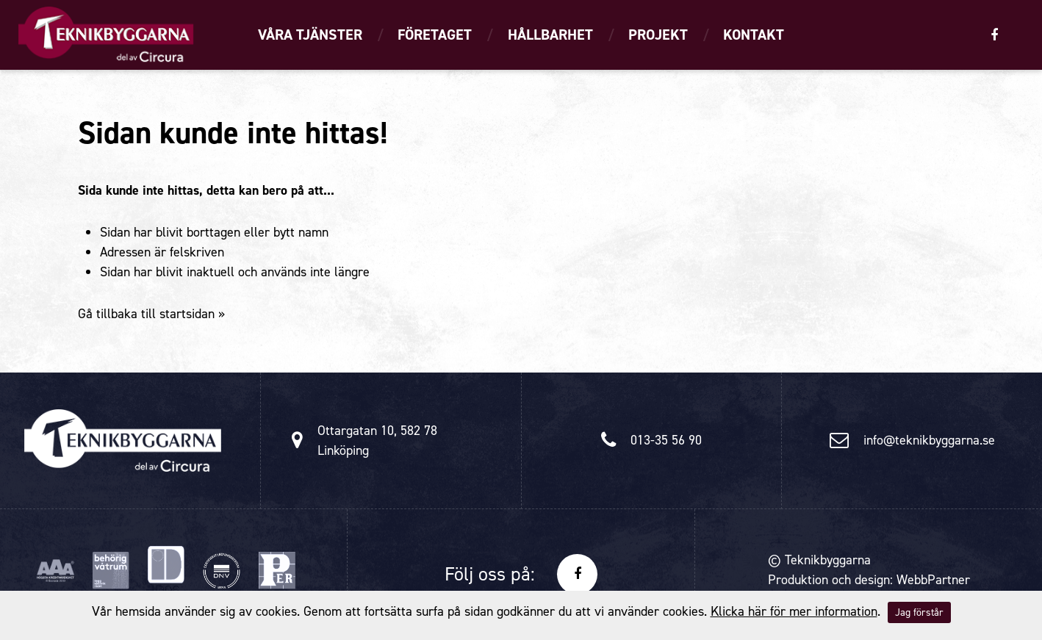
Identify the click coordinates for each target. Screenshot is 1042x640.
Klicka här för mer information (794, 611)
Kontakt (753, 34)
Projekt (658, 34)
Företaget (435, 34)
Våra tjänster (310, 34)
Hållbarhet (550, 34)
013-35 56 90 (666, 440)
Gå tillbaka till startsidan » (151, 314)
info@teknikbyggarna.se (929, 440)
